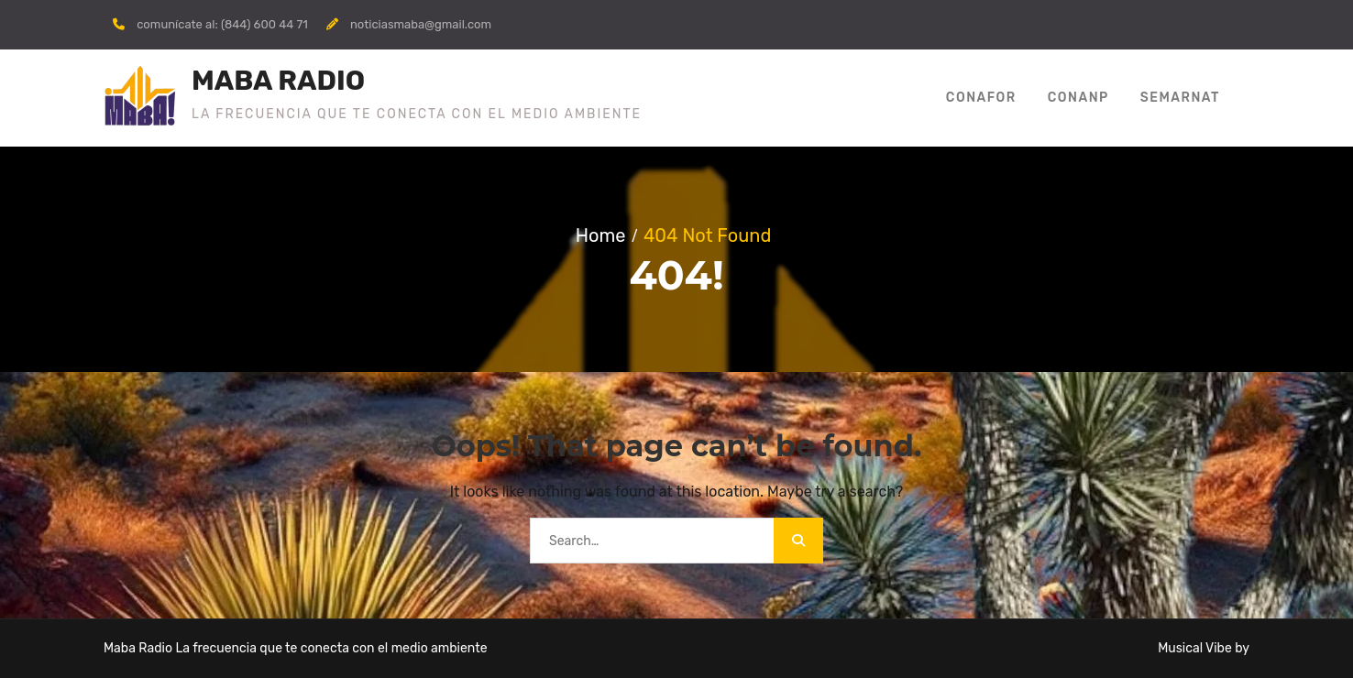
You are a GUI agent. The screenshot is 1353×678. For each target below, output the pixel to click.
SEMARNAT (1180, 97)
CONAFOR (981, 97)
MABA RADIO (278, 80)
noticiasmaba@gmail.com (420, 24)
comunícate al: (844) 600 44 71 (222, 24)
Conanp (1078, 97)
